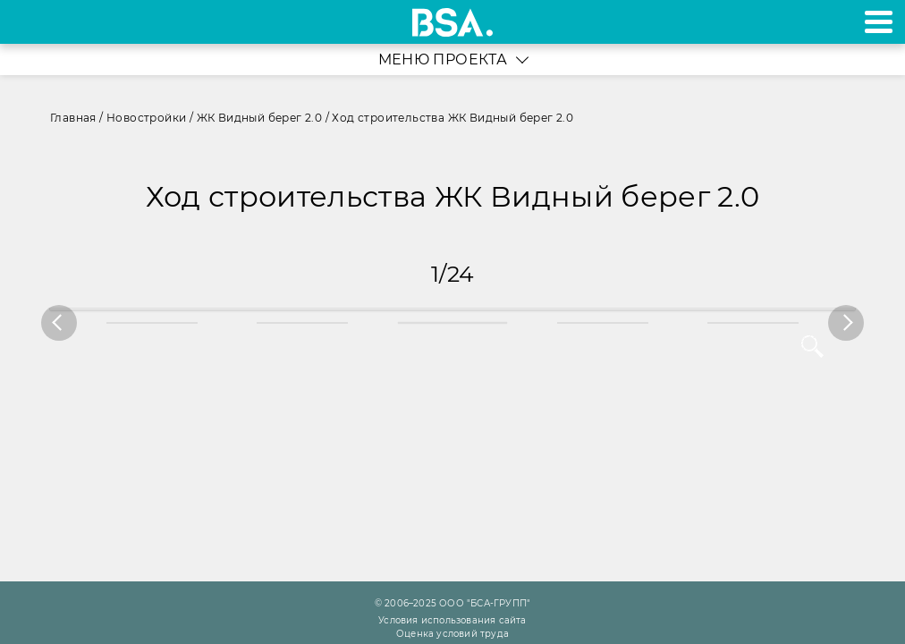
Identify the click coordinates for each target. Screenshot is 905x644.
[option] (452, 323)
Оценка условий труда (452, 634)
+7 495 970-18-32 (34, 22)
